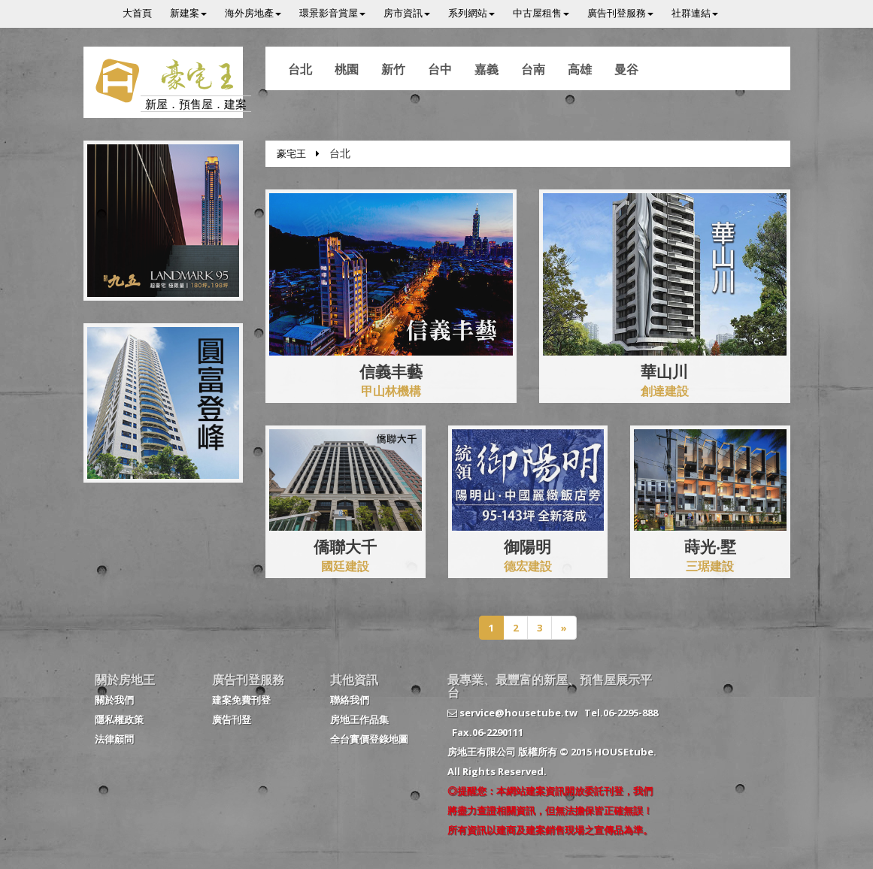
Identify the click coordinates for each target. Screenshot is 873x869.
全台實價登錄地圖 (369, 739)
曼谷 (626, 69)
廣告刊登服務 (620, 13)
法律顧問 (114, 739)
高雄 (580, 69)
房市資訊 (406, 13)
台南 (533, 69)
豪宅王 (291, 153)
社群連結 (694, 13)
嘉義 (486, 69)
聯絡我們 (349, 700)
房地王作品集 (359, 719)
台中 (440, 69)
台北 (300, 69)
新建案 (188, 13)
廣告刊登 (231, 719)
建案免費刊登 (241, 700)
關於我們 (114, 700)
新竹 (393, 69)
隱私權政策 (119, 719)
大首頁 (137, 13)
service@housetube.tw (512, 712)
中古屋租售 (541, 13)
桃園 (347, 69)
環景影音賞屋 (332, 13)
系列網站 (471, 13)
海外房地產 (253, 13)
